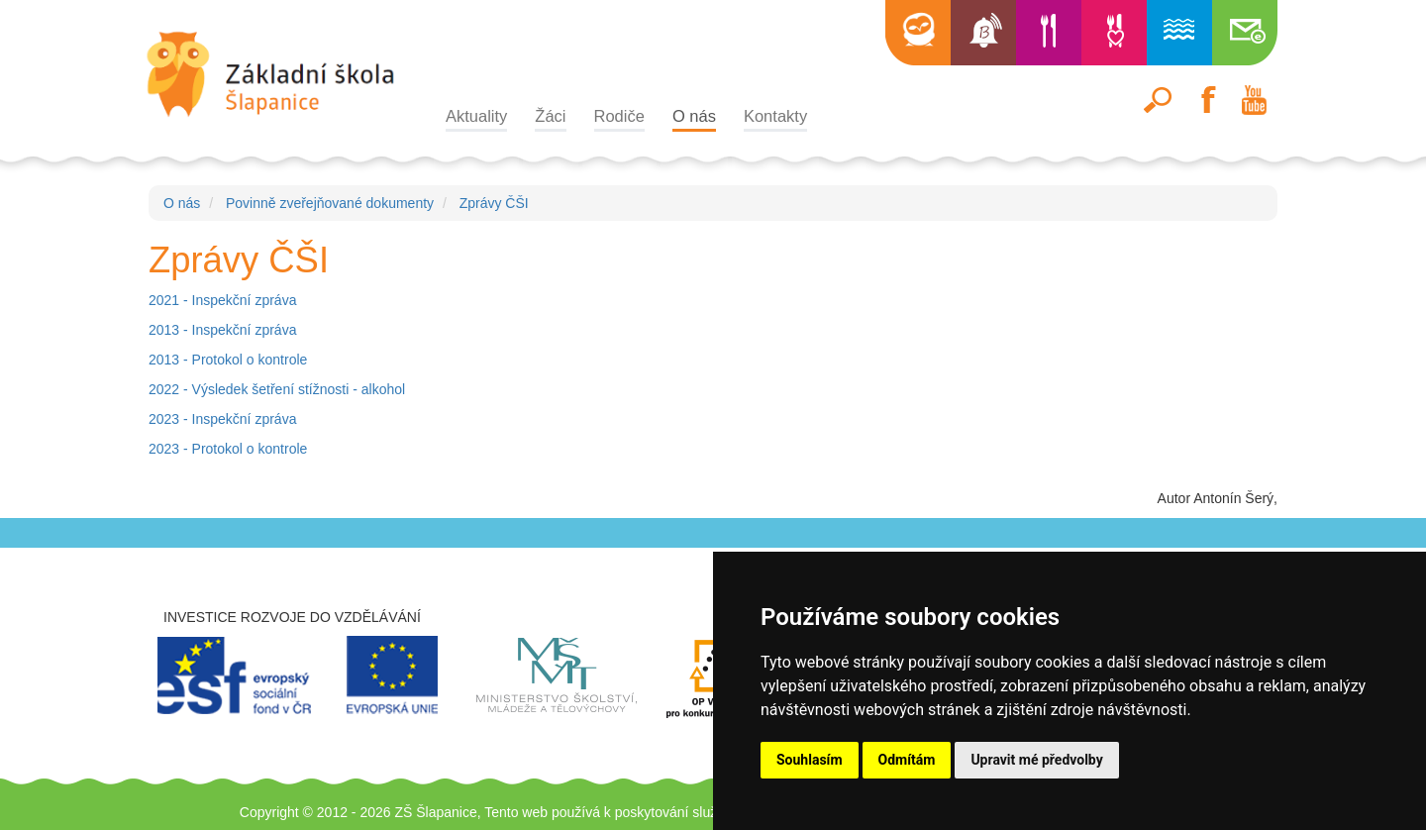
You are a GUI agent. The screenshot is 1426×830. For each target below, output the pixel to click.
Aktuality (476, 116)
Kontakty (775, 116)
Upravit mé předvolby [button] (1036, 760)
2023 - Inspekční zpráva (222, 419)
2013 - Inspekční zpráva (222, 330)
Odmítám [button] (907, 760)
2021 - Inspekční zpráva (222, 300)
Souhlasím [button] (809, 760)
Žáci (550, 116)
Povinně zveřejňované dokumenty (330, 203)
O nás (694, 116)
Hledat (1158, 100)
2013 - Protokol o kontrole (228, 359)
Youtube (1253, 100)
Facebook (1206, 100)
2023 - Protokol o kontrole (228, 449)
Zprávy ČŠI (494, 203)
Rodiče (619, 116)
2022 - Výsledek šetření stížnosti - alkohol (277, 389)
